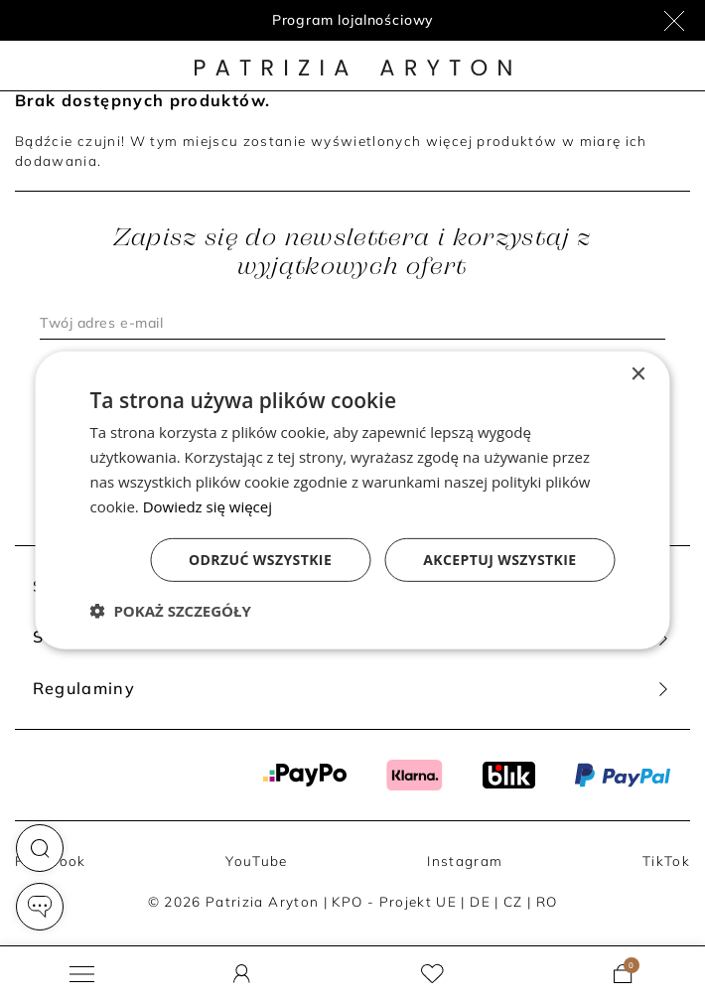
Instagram (464, 860)
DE (480, 901)
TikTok (666, 860)
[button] (40, 848)
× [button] (638, 374)
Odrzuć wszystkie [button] (260, 559)
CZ (513, 901)
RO (547, 901)
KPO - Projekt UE (394, 901)
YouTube (256, 860)
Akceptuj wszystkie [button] (499, 559)
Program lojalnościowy (353, 20)
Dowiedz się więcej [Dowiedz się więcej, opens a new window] (207, 505)
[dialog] (353, 500)
